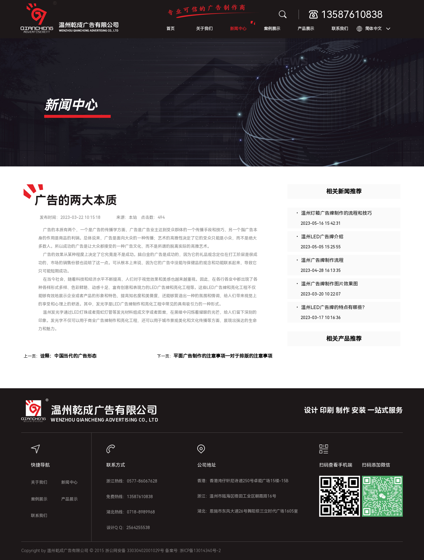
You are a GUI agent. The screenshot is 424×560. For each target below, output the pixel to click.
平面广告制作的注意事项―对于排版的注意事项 (222, 356)
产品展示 (306, 28)
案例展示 (272, 28)
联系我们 (340, 28)
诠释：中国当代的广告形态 (68, 356)
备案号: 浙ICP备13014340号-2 (193, 550)
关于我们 (204, 28)
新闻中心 (238, 28)
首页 (170, 28)
